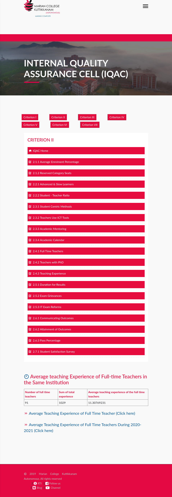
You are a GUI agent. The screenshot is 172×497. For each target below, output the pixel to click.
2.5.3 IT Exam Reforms (45, 307)
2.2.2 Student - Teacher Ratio (49, 195)
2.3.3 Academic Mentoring (47, 228)
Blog (39, 487)
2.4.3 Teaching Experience (47, 273)
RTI (40, 483)
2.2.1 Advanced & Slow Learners (51, 184)
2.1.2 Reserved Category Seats (50, 173)
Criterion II (58, 117)
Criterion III (87, 117)
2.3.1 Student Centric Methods (50, 206)
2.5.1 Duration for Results (47, 284)
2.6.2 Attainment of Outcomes (50, 329)
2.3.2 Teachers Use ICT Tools (49, 217)
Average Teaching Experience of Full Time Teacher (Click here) (81, 413)
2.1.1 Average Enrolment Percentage (54, 161)
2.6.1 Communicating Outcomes (51, 318)
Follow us (55, 483)
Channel (55, 487)
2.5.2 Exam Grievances (45, 295)
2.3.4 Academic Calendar (46, 240)
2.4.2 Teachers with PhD (46, 262)
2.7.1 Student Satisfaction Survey (52, 351)
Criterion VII (89, 124)
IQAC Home (38, 150)
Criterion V (30, 124)
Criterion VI (59, 124)
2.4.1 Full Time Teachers (46, 251)
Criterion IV (117, 117)
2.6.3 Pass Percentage (45, 340)
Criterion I (30, 117)
